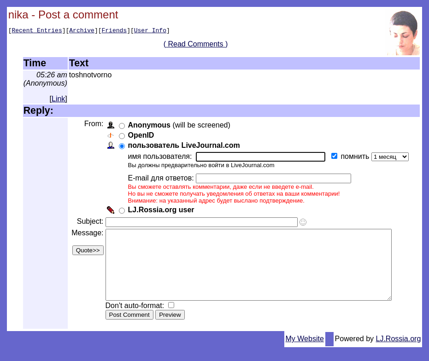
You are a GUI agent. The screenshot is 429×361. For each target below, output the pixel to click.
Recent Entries (37, 31)
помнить (355, 156)
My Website (305, 352)
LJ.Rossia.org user (160, 210)
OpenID (140, 135)
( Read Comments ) (199, 45)
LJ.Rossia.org (398, 352)
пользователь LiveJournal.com (183, 145)
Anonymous (148, 125)
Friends (114, 31)
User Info (150, 31)
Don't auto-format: (134, 319)
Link (58, 99)
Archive (81, 31)
